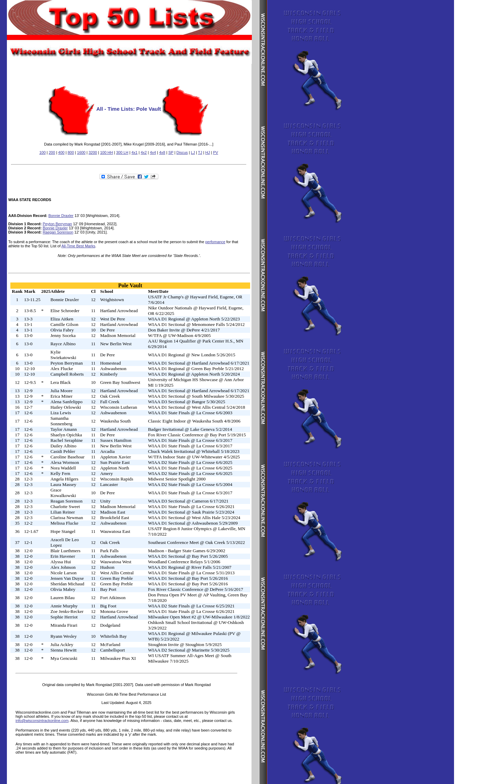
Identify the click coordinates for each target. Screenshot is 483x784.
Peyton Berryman (57, 224)
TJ (200, 152)
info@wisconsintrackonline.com (42, 720)
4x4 (153, 152)
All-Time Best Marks (78, 246)
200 (52, 152)
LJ (193, 152)
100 (42, 152)
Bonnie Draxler (60, 216)
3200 (93, 152)
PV (215, 152)
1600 (81, 152)
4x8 (162, 152)
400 (61, 152)
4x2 (144, 152)
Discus (182, 152)
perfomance (215, 242)
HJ (207, 152)
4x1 (134, 152)
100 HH (106, 152)
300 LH (122, 152)
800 (71, 152)
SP (170, 152)
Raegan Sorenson (58, 232)
